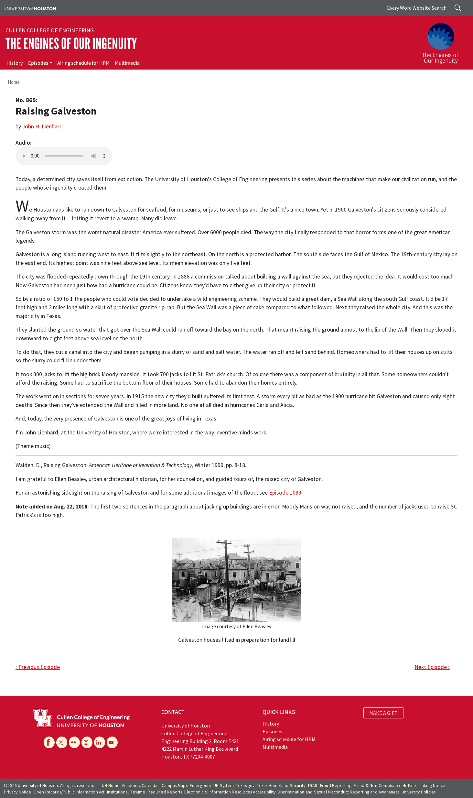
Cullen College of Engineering (49, 30)
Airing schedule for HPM (83, 63)
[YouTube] (112, 742)
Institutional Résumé (126, 792)
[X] (61, 742)
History (14, 63)
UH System (223, 785)
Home (14, 82)
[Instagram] (86, 742)
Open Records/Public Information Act (69, 792)
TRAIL (312, 785)
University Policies (419, 792)
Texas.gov (245, 785)
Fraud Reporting (335, 785)
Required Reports (164, 792)
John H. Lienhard (42, 126)
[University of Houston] (30, 8)
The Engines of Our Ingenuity (71, 43)
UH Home (111, 785)
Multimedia (127, 63)
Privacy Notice (17, 792)
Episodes (38, 63)
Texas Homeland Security (281, 785)
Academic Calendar (140, 785)
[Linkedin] (99, 742)
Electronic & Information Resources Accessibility (229, 792)
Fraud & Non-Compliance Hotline (385, 785)
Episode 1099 (285, 492)
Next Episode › (432, 667)
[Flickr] (74, 742)
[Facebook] (49, 742)
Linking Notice (432, 785)
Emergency (200, 785)
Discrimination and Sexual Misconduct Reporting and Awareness (338, 792)
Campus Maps (175, 785)
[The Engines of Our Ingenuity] (444, 40)
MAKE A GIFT (383, 713)
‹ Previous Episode (38, 667)
